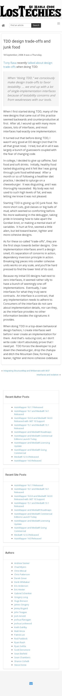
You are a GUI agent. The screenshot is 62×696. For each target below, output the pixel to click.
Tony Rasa (9, 63)
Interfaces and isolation (48, 375)
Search (36, 25)
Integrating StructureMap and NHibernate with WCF (26, 371)
